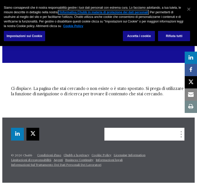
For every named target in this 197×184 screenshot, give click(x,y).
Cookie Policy (101, 155)
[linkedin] (17, 134)
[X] (32, 134)
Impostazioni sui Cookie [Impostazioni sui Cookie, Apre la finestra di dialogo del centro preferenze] (24, 36)
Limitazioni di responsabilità (31, 160)
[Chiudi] (188, 9)
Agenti (58, 160)
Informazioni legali (109, 160)
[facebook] (191, 70)
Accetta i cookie (139, 36)
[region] (98, 23)
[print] (191, 107)
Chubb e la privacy (76, 155)
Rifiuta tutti (174, 36)
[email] (191, 94)
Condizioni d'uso (49, 155)
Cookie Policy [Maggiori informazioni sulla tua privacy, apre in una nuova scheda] (73, 26)
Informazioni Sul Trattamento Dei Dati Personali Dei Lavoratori (56, 165)
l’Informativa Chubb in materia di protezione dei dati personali (103, 12)
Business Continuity (79, 160)
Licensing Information (129, 155)
